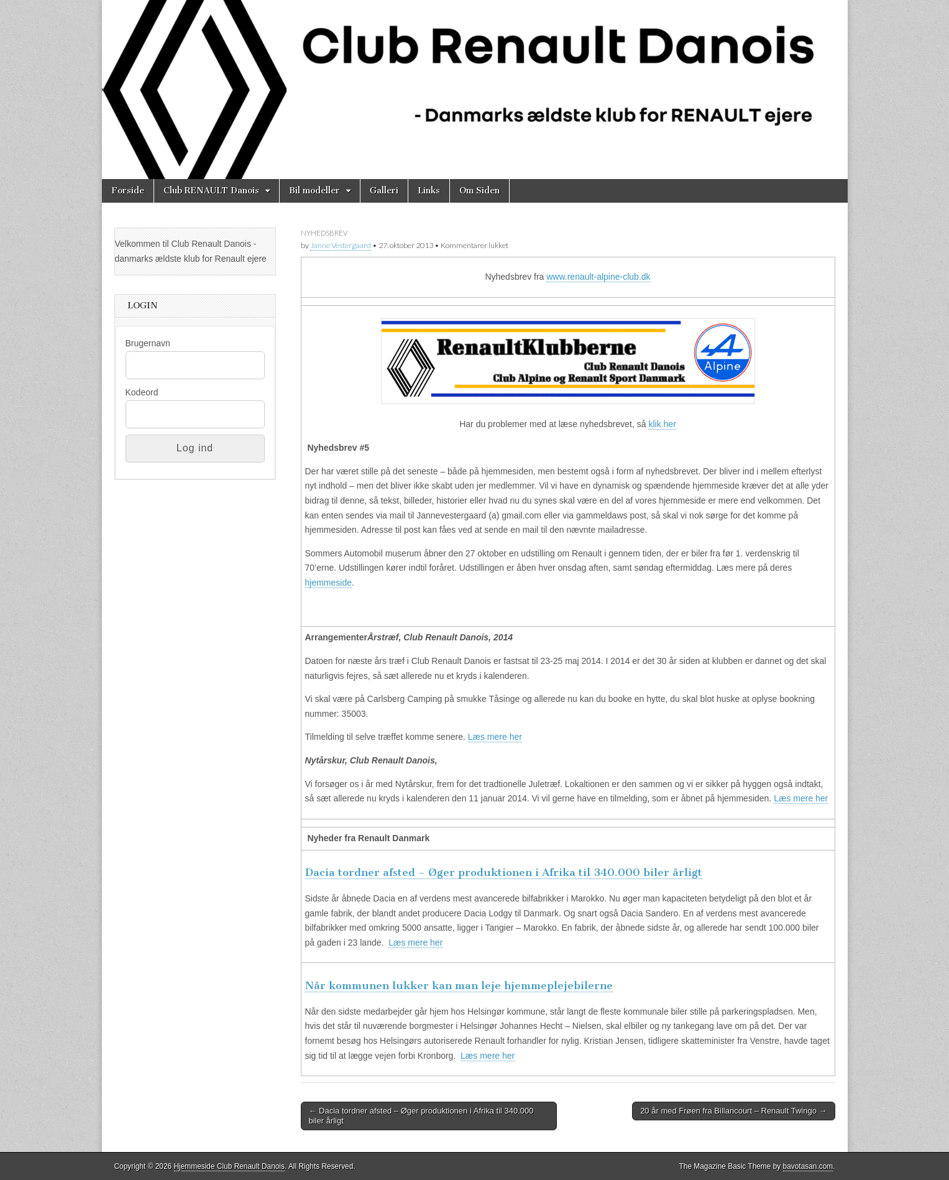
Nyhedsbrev (324, 233)
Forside (127, 190)
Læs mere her (495, 737)
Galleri (384, 190)
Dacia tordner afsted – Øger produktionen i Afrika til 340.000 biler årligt (503, 872)
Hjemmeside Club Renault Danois (229, 1166)
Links (429, 190)
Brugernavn (148, 343)
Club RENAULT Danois (211, 190)
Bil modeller (314, 190)
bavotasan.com (808, 1166)
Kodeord (142, 392)
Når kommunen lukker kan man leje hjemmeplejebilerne (459, 985)
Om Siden (479, 190)
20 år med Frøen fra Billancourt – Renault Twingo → (733, 1110)
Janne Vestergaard (340, 245)
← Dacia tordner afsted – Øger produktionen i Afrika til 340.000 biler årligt (421, 1115)
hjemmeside (328, 583)
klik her (662, 424)
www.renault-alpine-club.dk (598, 277)
